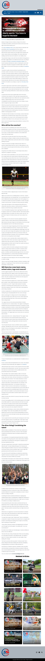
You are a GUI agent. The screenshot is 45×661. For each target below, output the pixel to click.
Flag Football (25, 11)
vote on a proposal (10, 49)
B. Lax (13, 11)
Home (5, 11)
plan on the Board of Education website (16, 61)
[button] (35, 12)
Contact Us (40, 9)
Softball (20, 11)
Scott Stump (4, 39)
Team (9, 13)
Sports (5, 13)
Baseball (9, 11)
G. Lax (16, 11)
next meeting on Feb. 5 (8, 47)
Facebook (4, 360)
